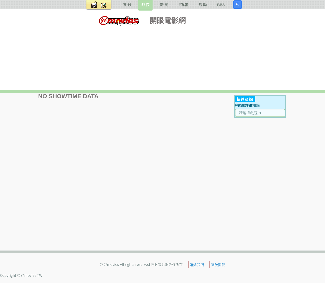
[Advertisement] (162, 57)
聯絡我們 (197, 264)
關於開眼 (218, 264)
